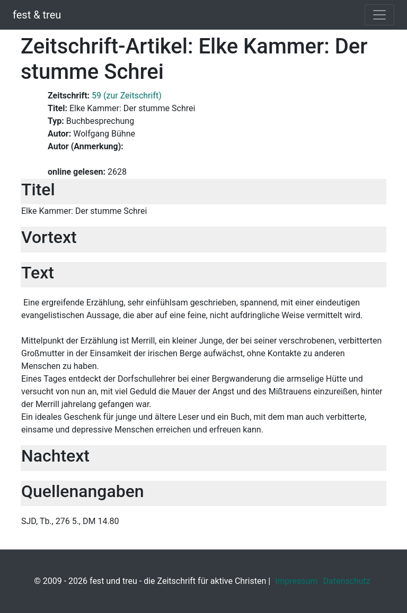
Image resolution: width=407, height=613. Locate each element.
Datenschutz (346, 581)
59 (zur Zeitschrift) (127, 96)
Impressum (296, 581)
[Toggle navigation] (379, 14)
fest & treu (37, 14)
